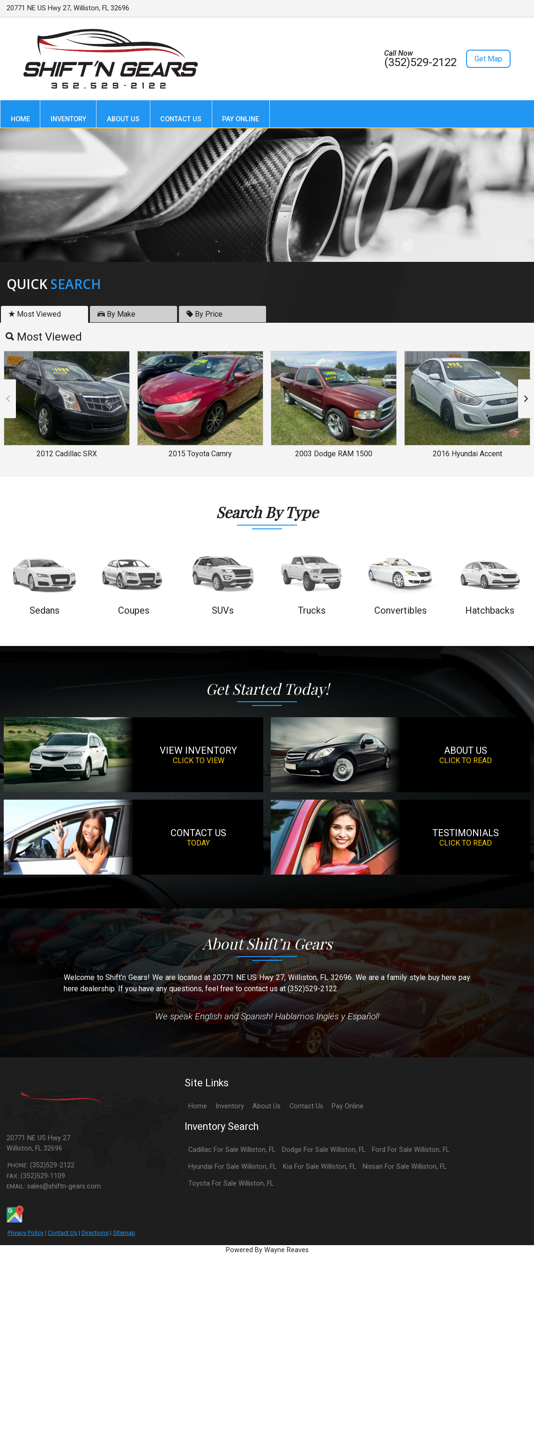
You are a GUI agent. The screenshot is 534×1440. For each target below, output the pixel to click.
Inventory (229, 1106)
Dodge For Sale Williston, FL (323, 1150)
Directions (95, 1232)
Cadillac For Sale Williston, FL (231, 1150)
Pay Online (347, 1106)
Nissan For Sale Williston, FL (404, 1167)
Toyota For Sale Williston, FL (231, 1184)
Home (197, 1106)
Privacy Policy (25, 1232)
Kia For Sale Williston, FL (319, 1167)
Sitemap (124, 1232)
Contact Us (62, 1232)
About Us (266, 1106)
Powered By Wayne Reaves (267, 1250)
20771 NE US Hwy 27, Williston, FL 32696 (68, 8)
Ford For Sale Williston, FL (410, 1150)
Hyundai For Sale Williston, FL (232, 1167)
